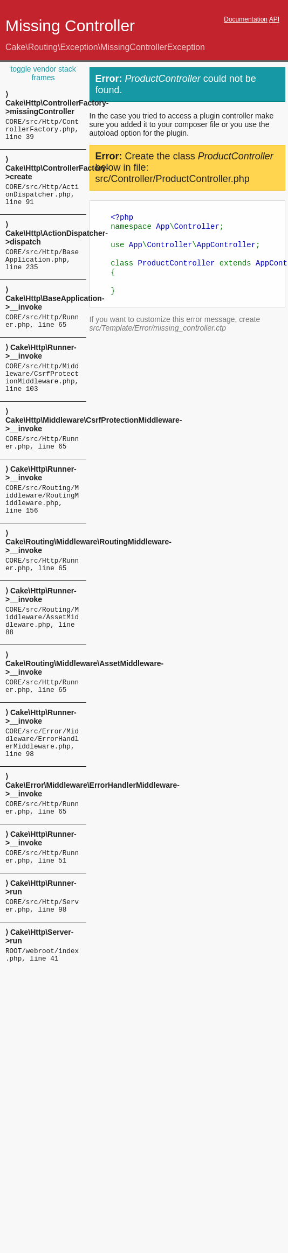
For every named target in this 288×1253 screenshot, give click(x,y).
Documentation (246, 19)
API (274, 19)
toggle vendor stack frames (43, 73)
